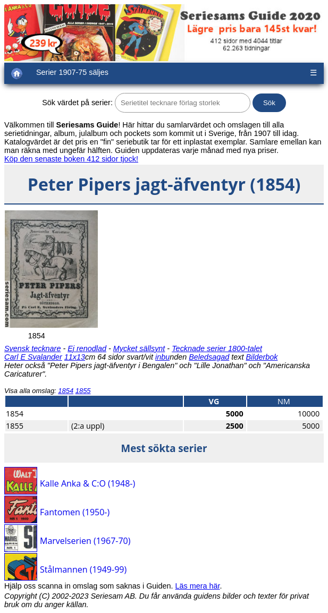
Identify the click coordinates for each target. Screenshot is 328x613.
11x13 (74, 357)
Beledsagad (209, 357)
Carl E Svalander (33, 357)
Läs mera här (197, 586)
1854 (65, 391)
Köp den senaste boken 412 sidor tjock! (71, 159)
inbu (162, 357)
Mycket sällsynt (139, 348)
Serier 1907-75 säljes (72, 72)
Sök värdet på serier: (77, 102)
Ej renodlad (87, 348)
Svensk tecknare (32, 348)
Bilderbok (261, 357)
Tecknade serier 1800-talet (217, 348)
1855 (83, 391)
